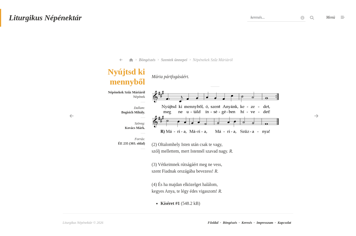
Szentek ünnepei (174, 60)
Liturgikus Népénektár (45, 17)
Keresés (246, 223)
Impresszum (264, 223)
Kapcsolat (284, 223)
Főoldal (213, 223)
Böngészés (147, 60)
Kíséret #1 (170, 203)
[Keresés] (276, 17)
